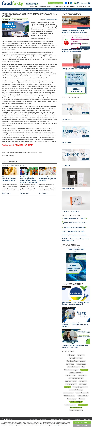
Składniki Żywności (50, 9)
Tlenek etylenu (82, 405)
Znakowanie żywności (76, 410)
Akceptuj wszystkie (81, 422)
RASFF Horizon (66, 142)
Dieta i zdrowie (81, 364)
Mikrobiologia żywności (76, 378)
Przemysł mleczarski (82, 393)
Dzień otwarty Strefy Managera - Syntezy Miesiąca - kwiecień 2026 (75, 346)
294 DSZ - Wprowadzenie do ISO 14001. (73, 231)
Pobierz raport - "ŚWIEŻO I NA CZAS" (17, 145)
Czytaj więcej (5, 193)
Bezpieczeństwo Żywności (22, 9)
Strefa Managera (75, 9)
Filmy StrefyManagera (71, 370)
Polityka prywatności (57, 419)
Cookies (77, 419)
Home (15, 9)
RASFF (81, 399)
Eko (83, 367)
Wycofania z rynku (76, 407)
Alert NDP (81, 355)
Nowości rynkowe (70, 381)
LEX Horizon (66, 165)
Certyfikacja (70, 364)
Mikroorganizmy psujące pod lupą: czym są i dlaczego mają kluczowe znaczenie (75, 303)
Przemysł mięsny (68, 393)
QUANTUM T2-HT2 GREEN (70, 211)
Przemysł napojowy (69, 395)
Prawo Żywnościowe (32, 9)
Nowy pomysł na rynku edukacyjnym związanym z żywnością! (47, 178)
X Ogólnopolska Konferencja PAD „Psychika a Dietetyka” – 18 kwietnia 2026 (76, 50)
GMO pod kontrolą (68, 188)
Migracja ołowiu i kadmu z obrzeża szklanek (75, 69)
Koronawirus (82, 375)
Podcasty (67, 387)
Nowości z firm (67, 9)
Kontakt (69, 419)
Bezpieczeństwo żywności (18, 165)
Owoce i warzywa (70, 384)
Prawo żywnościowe (80, 387)
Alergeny (71, 355)
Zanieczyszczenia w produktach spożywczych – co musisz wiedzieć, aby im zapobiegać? (75, 324)
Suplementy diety (70, 405)
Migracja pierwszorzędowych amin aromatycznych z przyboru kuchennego (74, 31)
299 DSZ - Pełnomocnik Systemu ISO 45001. (74, 235)
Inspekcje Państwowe (76, 372)
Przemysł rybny (71, 399)
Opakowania (57, 9)
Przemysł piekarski (83, 395)
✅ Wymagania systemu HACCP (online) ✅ (74, 227)
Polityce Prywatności (61, 425)
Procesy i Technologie (41, 9)
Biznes (62, 9)
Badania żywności (76, 358)
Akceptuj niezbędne (81, 425)
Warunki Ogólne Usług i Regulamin (38, 419)
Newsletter (87, 419)
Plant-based (83, 384)
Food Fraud (84, 370)
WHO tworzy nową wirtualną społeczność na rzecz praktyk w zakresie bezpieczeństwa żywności (28, 179)
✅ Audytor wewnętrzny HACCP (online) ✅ (74, 218)
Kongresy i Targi (70, 375)
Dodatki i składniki (73, 367)
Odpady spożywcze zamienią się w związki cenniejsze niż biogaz (9, 178)
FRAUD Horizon (67, 120)
